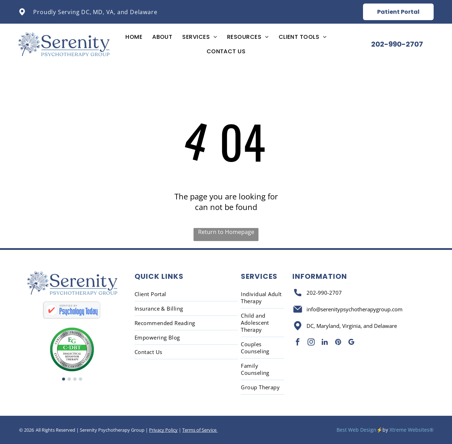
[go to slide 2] (69, 379)
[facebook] (297, 343)
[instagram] (311, 343)
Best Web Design (356, 429)
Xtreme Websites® (411, 429)
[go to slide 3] (74, 379)
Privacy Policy (163, 430)
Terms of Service (200, 430)
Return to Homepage (226, 232)
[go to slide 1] (63, 379)
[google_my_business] (351, 343)
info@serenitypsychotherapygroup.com (355, 309)
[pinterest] (338, 343)
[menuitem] (133, 37)
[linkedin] (324, 343)
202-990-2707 (324, 292)
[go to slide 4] (80, 379)
